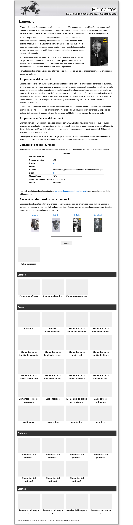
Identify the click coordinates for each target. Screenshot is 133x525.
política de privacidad (63, 520)
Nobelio (77, 215)
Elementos (104, 9)
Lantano (35, 215)
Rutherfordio (98, 215)
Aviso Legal (75, 520)
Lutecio (56, 215)
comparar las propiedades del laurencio (71, 191)
